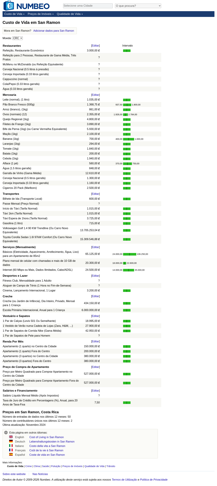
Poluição (55, 466)
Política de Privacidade (154, 479)
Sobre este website (14, 474)
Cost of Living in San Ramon (46, 437)
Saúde (45, 466)
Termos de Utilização (124, 479)
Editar (95, 45)
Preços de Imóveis (39, 14)
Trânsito (110, 466)
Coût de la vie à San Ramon (46, 450)
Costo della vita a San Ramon (47, 446)
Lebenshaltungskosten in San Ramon (51, 441)
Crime (28, 466)
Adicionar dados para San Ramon (53, 30)
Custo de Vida (13, 14)
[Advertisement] (189, 41)
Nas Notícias (40, 474)
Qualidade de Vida (69, 14)
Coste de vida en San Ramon (47, 454)
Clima (37, 466)
